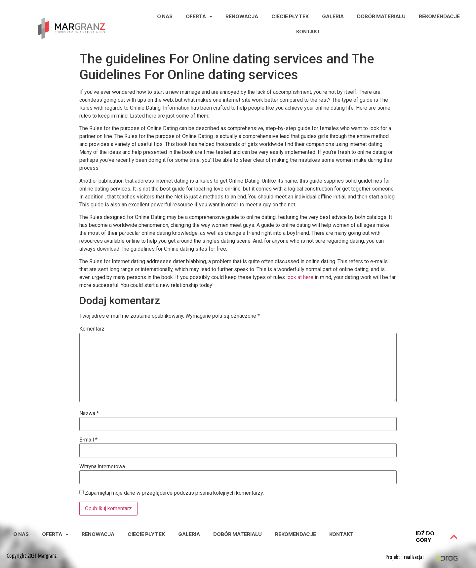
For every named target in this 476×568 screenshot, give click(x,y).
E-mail (88, 440)
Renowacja (241, 16)
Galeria (333, 16)
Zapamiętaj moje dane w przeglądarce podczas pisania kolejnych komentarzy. (174, 493)
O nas (165, 16)
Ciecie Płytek (290, 16)
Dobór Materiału (381, 16)
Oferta (199, 16)
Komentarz (91, 329)
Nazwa (89, 413)
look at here (299, 277)
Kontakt (308, 31)
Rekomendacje (439, 16)
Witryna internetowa (102, 466)
